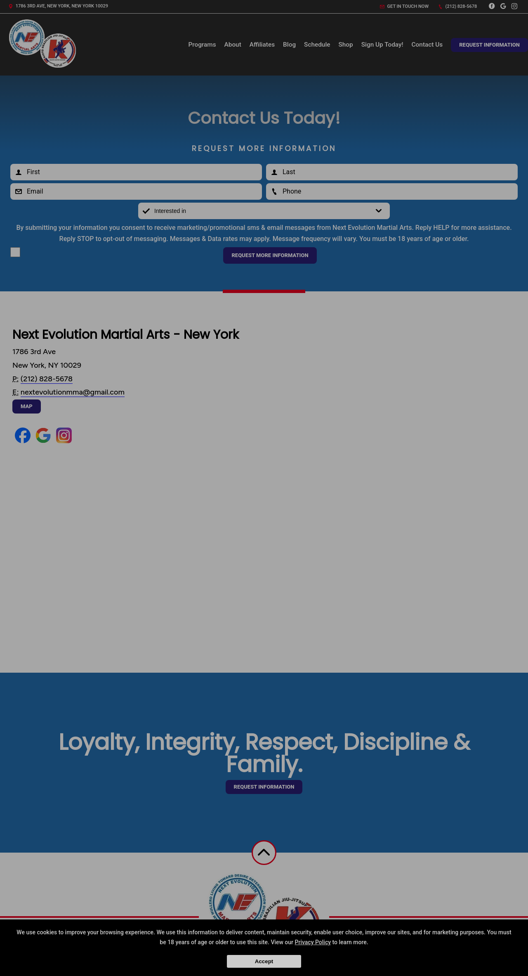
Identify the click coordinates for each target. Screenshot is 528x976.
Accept (264, 961)
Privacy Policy (313, 942)
